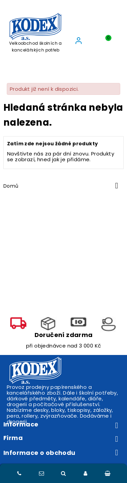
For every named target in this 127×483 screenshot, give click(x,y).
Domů (11, 186)
